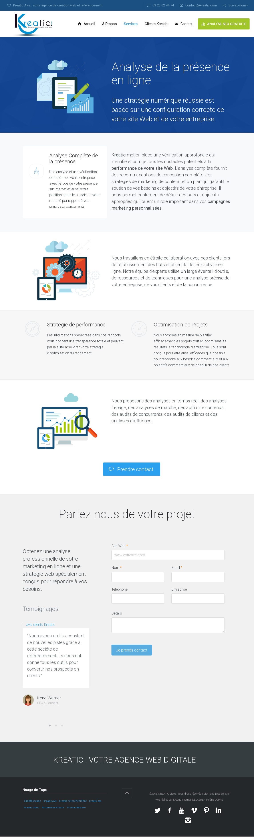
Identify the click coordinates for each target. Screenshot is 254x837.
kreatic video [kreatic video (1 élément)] (31, 808)
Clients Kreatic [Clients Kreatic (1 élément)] (32, 801)
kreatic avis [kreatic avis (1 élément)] (50, 801)
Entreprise (179, 590)
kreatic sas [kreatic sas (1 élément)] (95, 801)
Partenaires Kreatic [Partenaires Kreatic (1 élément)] (53, 808)
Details (116, 614)
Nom (116, 568)
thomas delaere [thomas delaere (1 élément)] (76, 808)
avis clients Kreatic (40, 625)
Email (176, 568)
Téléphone (119, 590)
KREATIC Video (167, 794)
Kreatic (177, 800)
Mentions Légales (213, 794)
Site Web (119, 546)
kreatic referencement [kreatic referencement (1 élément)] (73, 801)
